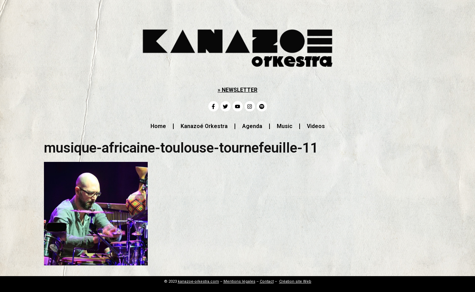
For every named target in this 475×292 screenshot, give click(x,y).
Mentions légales (239, 281)
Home (158, 126)
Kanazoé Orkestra (204, 126)
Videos (316, 126)
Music (284, 126)
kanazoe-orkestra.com (198, 281)
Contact (267, 281)
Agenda (252, 126)
